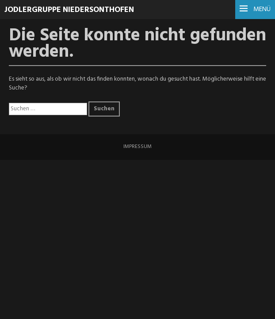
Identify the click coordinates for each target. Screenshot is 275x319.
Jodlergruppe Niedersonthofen (69, 10)
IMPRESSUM (137, 147)
